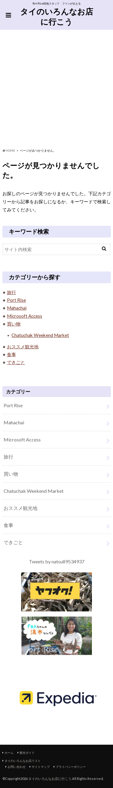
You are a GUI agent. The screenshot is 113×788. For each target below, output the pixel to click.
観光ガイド (27, 752)
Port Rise (16, 300)
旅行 (11, 292)
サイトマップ (41, 766)
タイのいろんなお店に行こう (56, 17)
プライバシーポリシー (71, 766)
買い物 (13, 323)
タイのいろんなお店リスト (23, 760)
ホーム (9, 752)
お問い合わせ (17, 766)
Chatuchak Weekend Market (40, 335)
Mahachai (17, 308)
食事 (11, 354)
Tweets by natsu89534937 (56, 561)
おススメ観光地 (23, 346)
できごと (16, 362)
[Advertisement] (56, 89)
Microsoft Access (24, 316)
